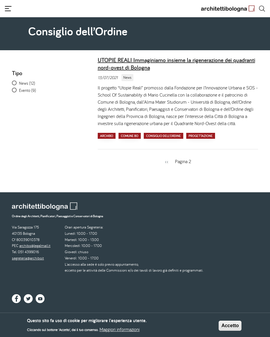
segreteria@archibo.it (28, 258)
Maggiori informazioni (120, 330)
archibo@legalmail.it (34, 245)
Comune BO (129, 136)
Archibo (106, 136)
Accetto (230, 327)
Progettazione (201, 136)
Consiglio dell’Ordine (163, 136)
